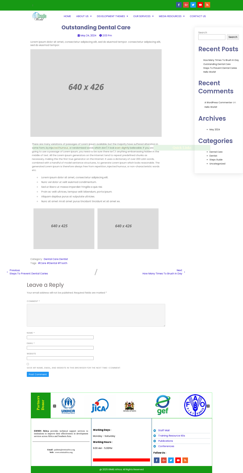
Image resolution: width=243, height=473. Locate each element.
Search (202, 32)
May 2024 (215, 129)
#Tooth (62, 263)
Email (31, 343)
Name (31, 332)
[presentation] (54, 406)
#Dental (52, 263)
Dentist (63, 259)
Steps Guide (216, 159)
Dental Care (51, 259)
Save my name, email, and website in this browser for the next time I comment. (74, 367)
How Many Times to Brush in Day (221, 60)
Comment (33, 301)
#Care (42, 263)
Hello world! (209, 71)
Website (31, 353)
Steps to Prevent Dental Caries (220, 68)
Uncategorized (217, 163)
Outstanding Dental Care (217, 64)
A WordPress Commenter (218, 102)
